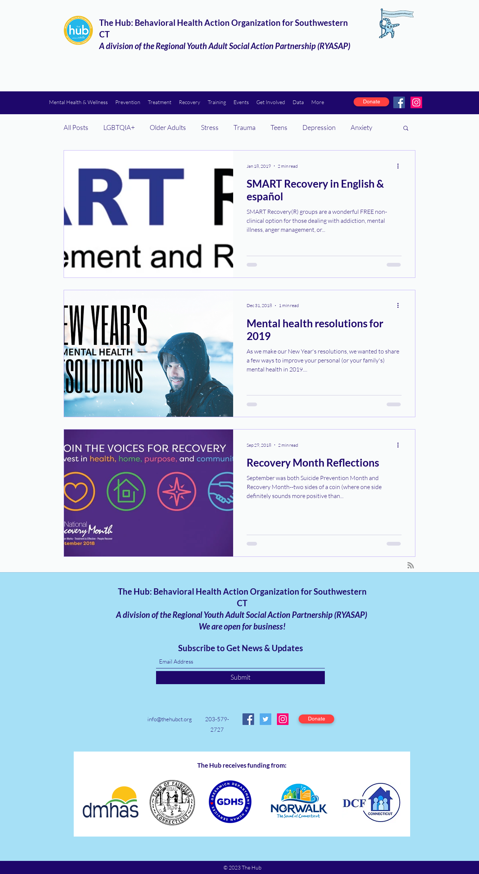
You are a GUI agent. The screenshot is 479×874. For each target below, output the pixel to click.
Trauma (245, 127)
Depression (319, 127)
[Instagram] (416, 102)
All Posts (76, 127)
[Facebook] (399, 102)
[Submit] (240, 677)
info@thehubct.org (169, 719)
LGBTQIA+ (119, 127)
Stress (210, 127)
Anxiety (361, 127)
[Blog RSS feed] (411, 565)
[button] (78, 102)
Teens (279, 127)
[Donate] (371, 101)
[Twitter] (265, 719)
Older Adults (168, 127)
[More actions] (400, 165)
